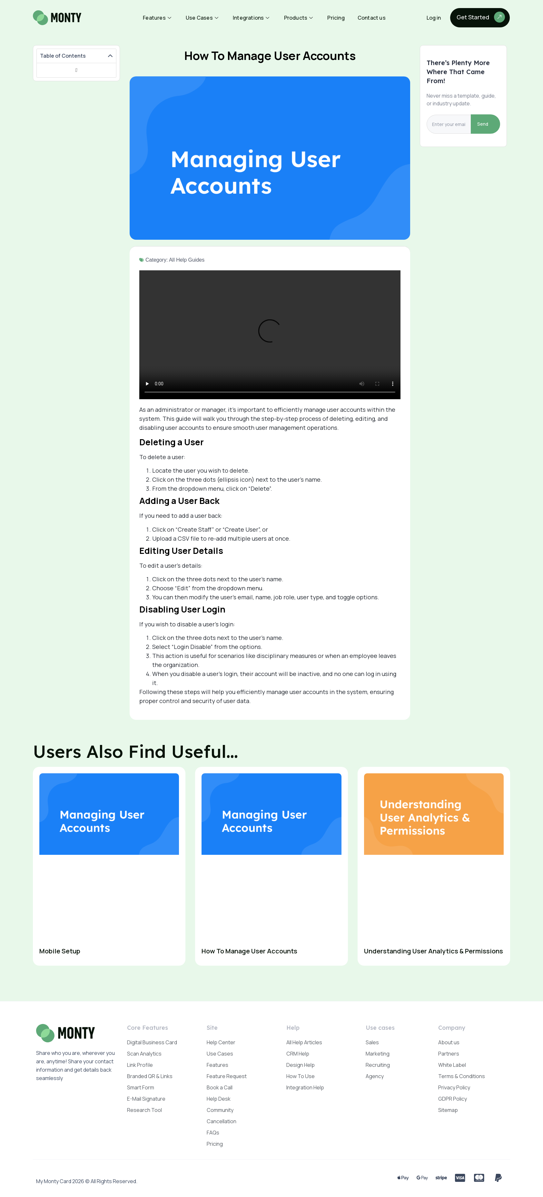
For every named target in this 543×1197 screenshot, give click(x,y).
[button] (110, 56)
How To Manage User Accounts (249, 951)
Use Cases (203, 17)
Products (299, 17)
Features (158, 17)
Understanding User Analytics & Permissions (433, 951)
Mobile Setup (59, 951)
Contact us (372, 17)
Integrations (252, 17)
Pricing (335, 17)
